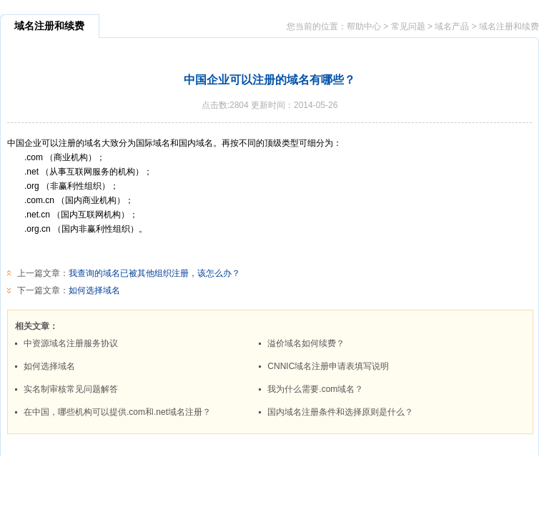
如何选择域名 (94, 290)
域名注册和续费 (509, 26)
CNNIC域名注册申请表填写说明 (328, 366)
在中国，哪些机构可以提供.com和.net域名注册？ (117, 412)
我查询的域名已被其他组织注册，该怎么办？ (154, 273)
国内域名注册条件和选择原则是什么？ (340, 412)
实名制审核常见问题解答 (71, 389)
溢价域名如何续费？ (306, 343)
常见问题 (408, 26)
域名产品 (452, 26)
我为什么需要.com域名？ (315, 389)
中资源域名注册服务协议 (71, 343)
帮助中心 (364, 26)
